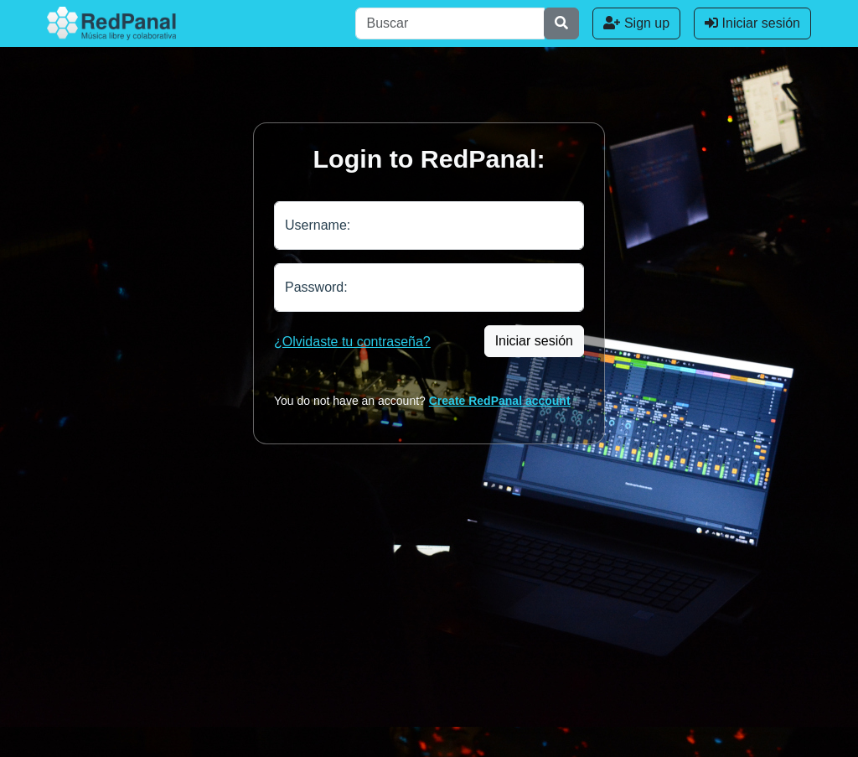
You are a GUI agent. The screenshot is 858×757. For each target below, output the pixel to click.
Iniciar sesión (752, 23)
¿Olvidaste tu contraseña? (352, 341)
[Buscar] (450, 23)
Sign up (636, 23)
